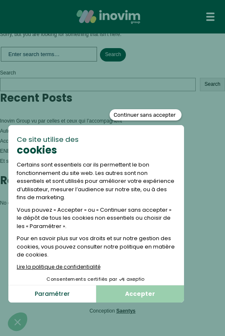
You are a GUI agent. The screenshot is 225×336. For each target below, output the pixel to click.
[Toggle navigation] (210, 17)
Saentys (126, 311)
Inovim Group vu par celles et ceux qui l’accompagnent (61, 121)
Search (8, 73)
